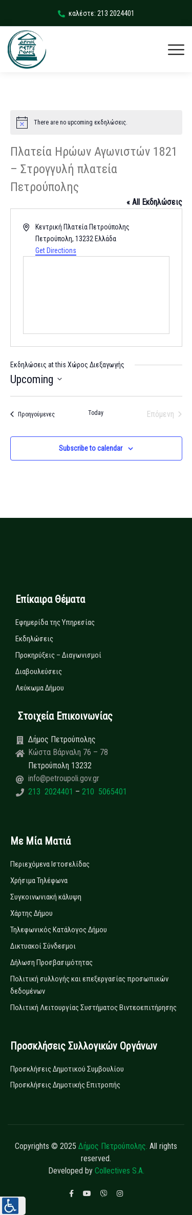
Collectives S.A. (119, 1171)
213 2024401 (51, 792)
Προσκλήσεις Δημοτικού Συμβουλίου (67, 1069)
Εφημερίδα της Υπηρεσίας (55, 622)
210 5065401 (103, 792)
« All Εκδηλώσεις (154, 202)
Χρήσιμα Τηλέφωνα (39, 880)
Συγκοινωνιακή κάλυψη (45, 897)
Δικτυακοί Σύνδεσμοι (43, 946)
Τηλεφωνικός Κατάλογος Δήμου (58, 929)
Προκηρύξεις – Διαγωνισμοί (58, 655)
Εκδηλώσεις (34, 638)
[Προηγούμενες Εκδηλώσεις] (32, 414)
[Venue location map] (96, 295)
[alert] (96, 122)
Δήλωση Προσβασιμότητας (51, 962)
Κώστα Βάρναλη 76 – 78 (68, 752)
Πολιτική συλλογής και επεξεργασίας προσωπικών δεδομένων (89, 985)
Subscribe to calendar (90, 448)
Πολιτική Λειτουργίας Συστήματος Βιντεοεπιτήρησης (93, 1007)
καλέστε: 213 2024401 (96, 13)
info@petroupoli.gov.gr (63, 778)
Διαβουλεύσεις (38, 671)
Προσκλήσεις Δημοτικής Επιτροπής (65, 1085)
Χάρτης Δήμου (31, 913)
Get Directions (55, 250)
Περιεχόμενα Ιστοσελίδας (50, 864)
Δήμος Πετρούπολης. (112, 1146)
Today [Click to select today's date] (95, 412)
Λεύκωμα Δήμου (39, 688)
